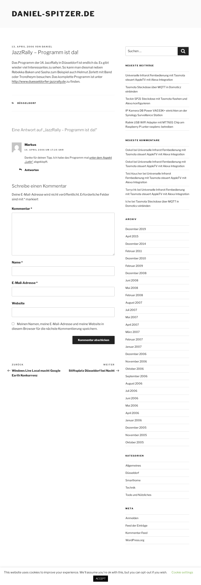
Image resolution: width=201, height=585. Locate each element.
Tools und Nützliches (138, 494)
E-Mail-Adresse (25, 283)
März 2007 (132, 332)
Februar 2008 (134, 295)
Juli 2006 (131, 390)
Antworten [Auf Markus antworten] (32, 170)
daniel (47, 46)
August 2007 (133, 302)
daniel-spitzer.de (53, 13)
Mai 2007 (131, 317)
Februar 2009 (134, 265)
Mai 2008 (131, 287)
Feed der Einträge (136, 525)
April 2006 (132, 413)
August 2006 (133, 383)
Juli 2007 (131, 309)
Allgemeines (133, 465)
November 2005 (136, 435)
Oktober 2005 (134, 442)
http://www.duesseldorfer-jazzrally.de (39, 81)
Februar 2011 (133, 251)
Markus (30, 145)
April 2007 (132, 324)
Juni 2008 (131, 280)
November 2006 (136, 361)
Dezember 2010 (135, 258)
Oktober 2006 (134, 368)
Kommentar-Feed (136, 532)
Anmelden (131, 518)
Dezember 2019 (135, 229)
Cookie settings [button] (182, 572)
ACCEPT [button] (101, 578)
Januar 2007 (133, 346)
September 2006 (136, 376)
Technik (130, 487)
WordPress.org (134, 540)
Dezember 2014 (135, 243)
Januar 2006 (133, 420)
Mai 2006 (131, 405)
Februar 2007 (134, 339)
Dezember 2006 (135, 354)
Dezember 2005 (135, 427)
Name (17, 262)
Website (18, 303)
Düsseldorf (27, 103)
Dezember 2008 (135, 273)
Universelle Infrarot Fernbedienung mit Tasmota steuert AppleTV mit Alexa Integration (155, 178)
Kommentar (22, 209)
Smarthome (133, 480)
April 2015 (131, 236)
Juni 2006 (131, 398)
